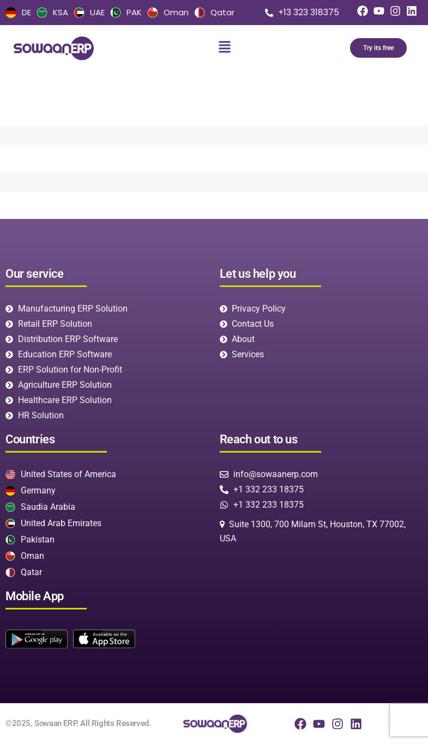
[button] (225, 48)
